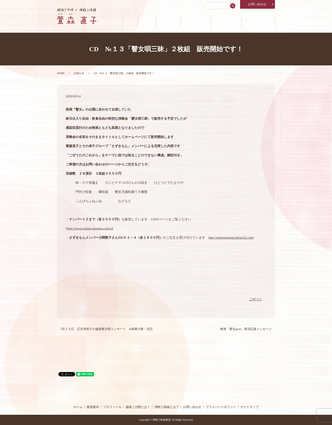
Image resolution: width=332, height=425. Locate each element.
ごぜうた (255, 299)
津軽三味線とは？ (224, 22)
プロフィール (164, 22)
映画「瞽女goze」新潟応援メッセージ (246, 329)
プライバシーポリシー (221, 407)
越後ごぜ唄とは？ (192, 22)
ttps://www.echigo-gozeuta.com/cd (90, 228)
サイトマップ (249, 407)
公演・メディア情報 (257, 22)
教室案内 (141, 22)
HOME (61, 73)
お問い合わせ (257, 4)
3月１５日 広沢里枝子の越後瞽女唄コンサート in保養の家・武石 (106, 329)
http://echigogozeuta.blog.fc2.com (230, 237)
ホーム (123, 22)
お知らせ (79, 73)
